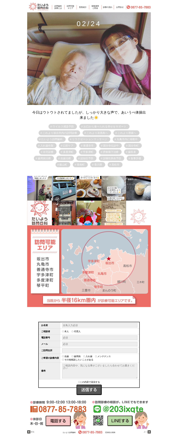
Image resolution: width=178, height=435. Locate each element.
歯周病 (77, 356)
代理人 (77, 331)
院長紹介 (83, 7)
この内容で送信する (89, 382)
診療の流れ (107, 7)
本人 (66, 331)
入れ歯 (89, 356)
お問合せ (120, 7)
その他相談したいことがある (79, 359)
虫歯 (66, 356)
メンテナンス (104, 356)
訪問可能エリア (70, 7)
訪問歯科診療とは (58, 7)
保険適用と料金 (95, 7)
